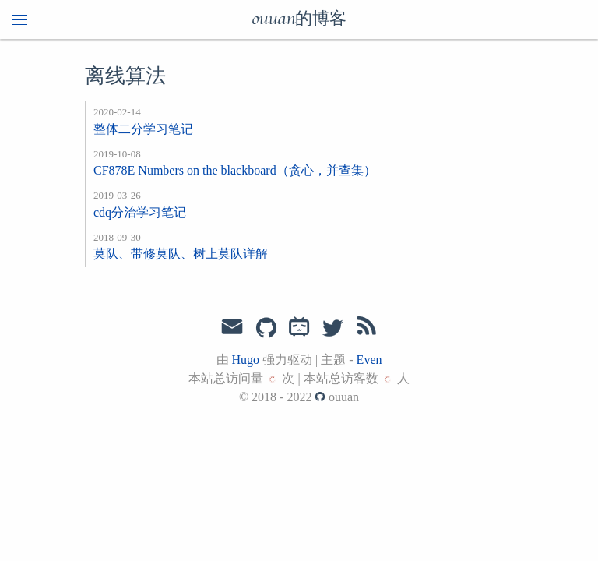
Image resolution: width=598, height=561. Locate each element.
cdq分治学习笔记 (139, 212)
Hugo (246, 359)
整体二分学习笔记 (143, 129)
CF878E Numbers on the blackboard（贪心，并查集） (234, 170)
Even (369, 359)
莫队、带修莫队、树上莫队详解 (180, 253)
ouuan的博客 (299, 19)
